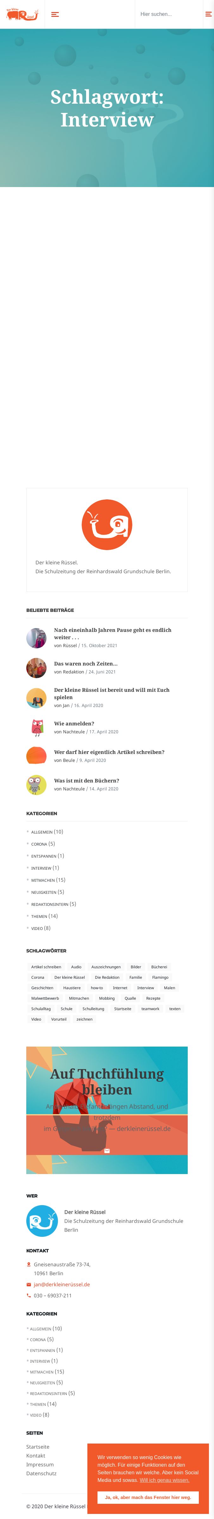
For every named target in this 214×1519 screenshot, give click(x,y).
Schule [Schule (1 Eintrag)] (66, 1008)
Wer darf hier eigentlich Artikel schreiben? (109, 752)
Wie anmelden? (74, 723)
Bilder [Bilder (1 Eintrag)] (136, 967)
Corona (39, 844)
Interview (41, 868)
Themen (39, 916)
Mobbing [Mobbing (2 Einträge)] (107, 998)
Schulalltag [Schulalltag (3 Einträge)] (41, 1008)
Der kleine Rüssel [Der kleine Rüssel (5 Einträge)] (69, 977)
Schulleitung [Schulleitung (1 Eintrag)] (93, 1008)
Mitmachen (43, 880)
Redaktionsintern (49, 904)
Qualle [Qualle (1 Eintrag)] (130, 998)
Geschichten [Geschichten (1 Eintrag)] (42, 987)
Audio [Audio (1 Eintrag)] (76, 967)
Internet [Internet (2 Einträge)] (120, 987)
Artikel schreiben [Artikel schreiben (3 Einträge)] (46, 967)
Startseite (37, 1446)
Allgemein (42, 832)
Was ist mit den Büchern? (86, 780)
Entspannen (43, 856)
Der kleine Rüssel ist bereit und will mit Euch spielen (112, 693)
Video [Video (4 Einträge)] (36, 1019)
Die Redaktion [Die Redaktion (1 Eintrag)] (107, 977)
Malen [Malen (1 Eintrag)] (169, 987)
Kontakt (35, 1455)
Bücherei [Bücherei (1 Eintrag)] (159, 967)
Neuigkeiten (43, 892)
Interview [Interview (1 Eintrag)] (145, 987)
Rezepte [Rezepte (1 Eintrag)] (153, 998)
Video (37, 928)
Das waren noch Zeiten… (86, 663)
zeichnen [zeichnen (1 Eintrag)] (84, 1019)
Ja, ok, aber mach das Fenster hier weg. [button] (148, 1497)
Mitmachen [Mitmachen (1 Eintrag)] (79, 998)
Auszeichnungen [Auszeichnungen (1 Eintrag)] (106, 967)
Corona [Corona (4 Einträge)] (37, 977)
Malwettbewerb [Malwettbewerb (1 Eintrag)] (45, 998)
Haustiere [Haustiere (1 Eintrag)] (72, 987)
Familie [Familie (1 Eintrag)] (135, 977)
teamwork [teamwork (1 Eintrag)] (150, 1008)
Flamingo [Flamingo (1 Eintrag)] (160, 977)
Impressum (40, 1464)
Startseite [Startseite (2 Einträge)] (122, 1008)
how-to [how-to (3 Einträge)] (97, 987)
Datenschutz (41, 1473)
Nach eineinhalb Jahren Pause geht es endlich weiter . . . (113, 633)
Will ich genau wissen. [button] (164, 1480)
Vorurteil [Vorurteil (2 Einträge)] (58, 1019)
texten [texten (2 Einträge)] (174, 1008)
